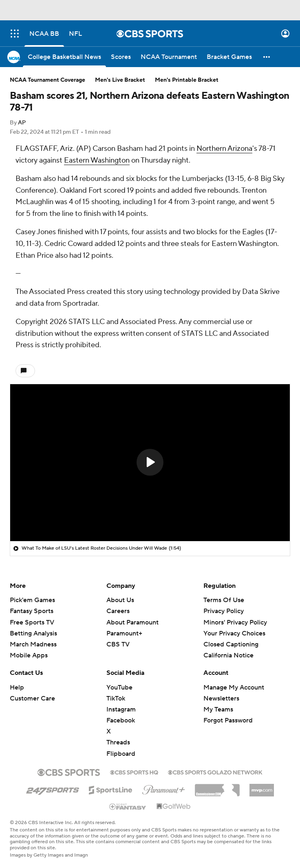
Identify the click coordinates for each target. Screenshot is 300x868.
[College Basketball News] (64, 57)
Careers (118, 611)
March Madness (33, 644)
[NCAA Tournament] (169, 57)
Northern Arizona (224, 148)
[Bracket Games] (229, 57)
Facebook (120, 720)
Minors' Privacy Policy (235, 622)
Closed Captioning (230, 644)
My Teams (218, 709)
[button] (267, 57)
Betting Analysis (33, 633)
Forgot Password (228, 720)
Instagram (121, 709)
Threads (118, 742)
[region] (150, 462)
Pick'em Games (32, 600)
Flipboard (120, 754)
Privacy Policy (223, 611)
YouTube (119, 687)
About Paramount (132, 622)
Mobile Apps (29, 655)
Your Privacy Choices (234, 633)
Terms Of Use (223, 600)
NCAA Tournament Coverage (47, 80)
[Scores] (121, 57)
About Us (120, 600)
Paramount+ (124, 633)
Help (17, 687)
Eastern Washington (97, 160)
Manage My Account (233, 687)
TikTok (115, 698)
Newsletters (221, 698)
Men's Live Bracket (120, 80)
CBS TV (118, 644)
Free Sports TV (32, 622)
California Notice (228, 655)
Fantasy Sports (31, 611)
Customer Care (32, 698)
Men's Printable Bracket (186, 80)
